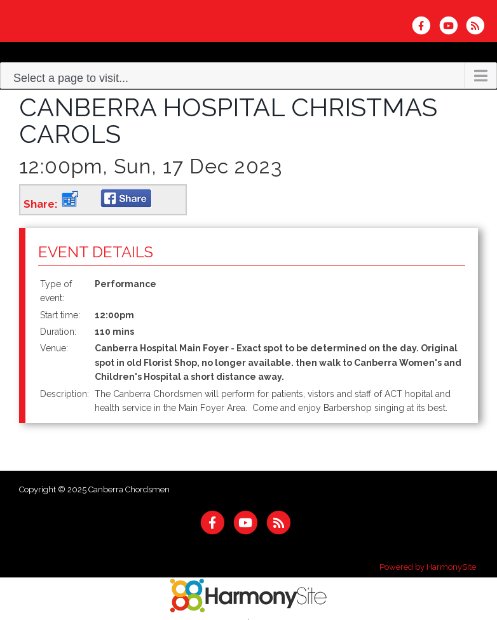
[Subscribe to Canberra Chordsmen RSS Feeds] (478, 25)
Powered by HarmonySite (427, 567)
